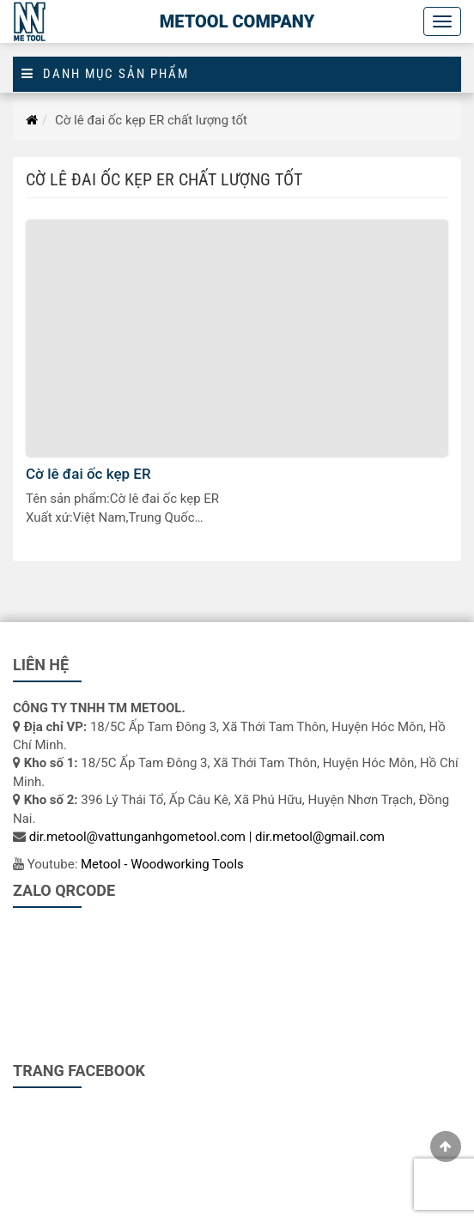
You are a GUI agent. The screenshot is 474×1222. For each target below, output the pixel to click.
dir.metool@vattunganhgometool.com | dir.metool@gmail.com (207, 836)
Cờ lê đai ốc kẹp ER (88, 473)
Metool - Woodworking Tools (162, 864)
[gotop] (445, 1146)
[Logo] (30, 21)
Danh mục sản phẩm (105, 74)
